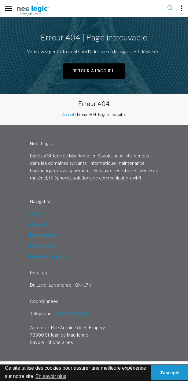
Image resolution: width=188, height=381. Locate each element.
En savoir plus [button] (50, 376)
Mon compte (43, 235)
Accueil (68, 114)
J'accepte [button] (169, 372)
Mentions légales (49, 256)
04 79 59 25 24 (71, 313)
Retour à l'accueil (94, 71)
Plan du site (43, 245)
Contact (39, 224)
